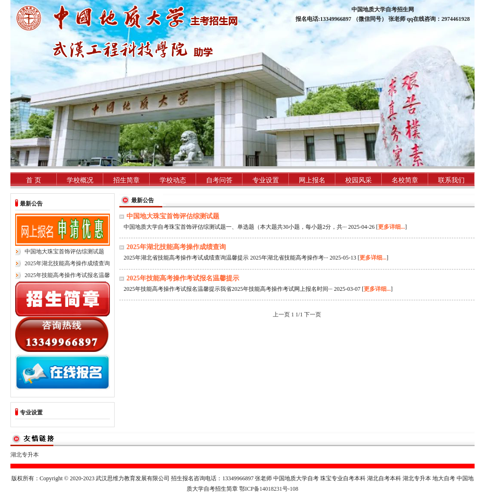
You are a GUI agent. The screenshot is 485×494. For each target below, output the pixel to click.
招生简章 (126, 180)
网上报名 (312, 180)
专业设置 (265, 180)
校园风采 (358, 180)
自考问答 (219, 180)
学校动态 (173, 180)
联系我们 (451, 180)
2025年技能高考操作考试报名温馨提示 (182, 278)
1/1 (299, 314)
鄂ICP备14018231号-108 (268, 488)
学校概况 (80, 180)
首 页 (33, 180)
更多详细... (391, 227)
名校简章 (405, 180)
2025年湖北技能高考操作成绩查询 (67, 263)
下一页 (312, 314)
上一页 (282, 314)
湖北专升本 (24, 454)
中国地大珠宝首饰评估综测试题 (64, 251)
